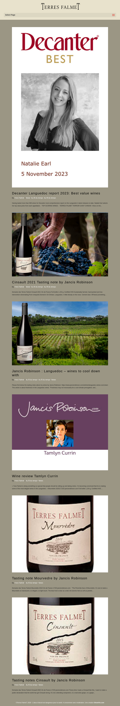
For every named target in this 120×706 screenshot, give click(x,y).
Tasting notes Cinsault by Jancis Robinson (48, 680)
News (28, 198)
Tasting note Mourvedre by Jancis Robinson (49, 578)
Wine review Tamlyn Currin (35, 476)
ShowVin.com (99, 703)
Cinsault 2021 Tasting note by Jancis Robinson (52, 282)
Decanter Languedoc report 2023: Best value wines (56, 193)
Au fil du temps (37, 198)
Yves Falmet (19, 198)
